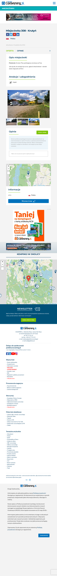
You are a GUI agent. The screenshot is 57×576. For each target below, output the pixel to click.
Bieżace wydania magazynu (14, 425)
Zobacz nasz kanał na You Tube (15, 459)
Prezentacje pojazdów (12, 489)
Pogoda (9, 455)
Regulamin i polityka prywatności (15, 412)
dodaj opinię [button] (42, 132)
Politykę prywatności (39, 531)
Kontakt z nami (11, 409)
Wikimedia (54, 341)
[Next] (50, 51)
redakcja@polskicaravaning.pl (30, 376)
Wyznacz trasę (28, 201)
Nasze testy (10, 496)
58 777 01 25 (29, 373)
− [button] (8, 169)
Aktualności (10, 471)
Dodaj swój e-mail (28, 357)
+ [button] (8, 166)
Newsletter (10, 414)
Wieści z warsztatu (12, 495)
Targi (8, 505)
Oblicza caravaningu (12, 482)
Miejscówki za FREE (12, 437)
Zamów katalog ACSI (12, 427)
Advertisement (12, 407)
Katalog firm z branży (12, 441)
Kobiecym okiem (11, 479)
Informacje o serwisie (12, 403)
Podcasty (9, 504)
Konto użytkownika (12, 400)
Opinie (20, 51)
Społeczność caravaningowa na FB (16, 461)
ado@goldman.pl (30, 378)
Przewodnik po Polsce (12, 477)
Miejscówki (8, 8)
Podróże (9, 486)
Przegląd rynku (11, 487)
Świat (8, 475)
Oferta (10, 51)
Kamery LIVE (10, 457)
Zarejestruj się (11, 401)
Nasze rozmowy (11, 500)
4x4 (8, 498)
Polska (9, 473)
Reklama (10, 405)
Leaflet (34, 185)
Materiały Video (11, 454)
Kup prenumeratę (11, 423)
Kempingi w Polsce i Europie (14, 436)
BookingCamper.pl (11, 443)
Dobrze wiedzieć (11, 493)
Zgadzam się (44, 573)
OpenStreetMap (41, 185)
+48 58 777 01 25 (30, 375)
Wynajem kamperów (12, 484)
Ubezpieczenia (11, 416)
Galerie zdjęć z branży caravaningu (16, 452)
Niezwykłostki (11, 502)
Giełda (9, 463)
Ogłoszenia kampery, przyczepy (15, 439)
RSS (8, 410)
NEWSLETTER (24, 346)
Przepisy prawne (11, 491)
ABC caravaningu (11, 480)
